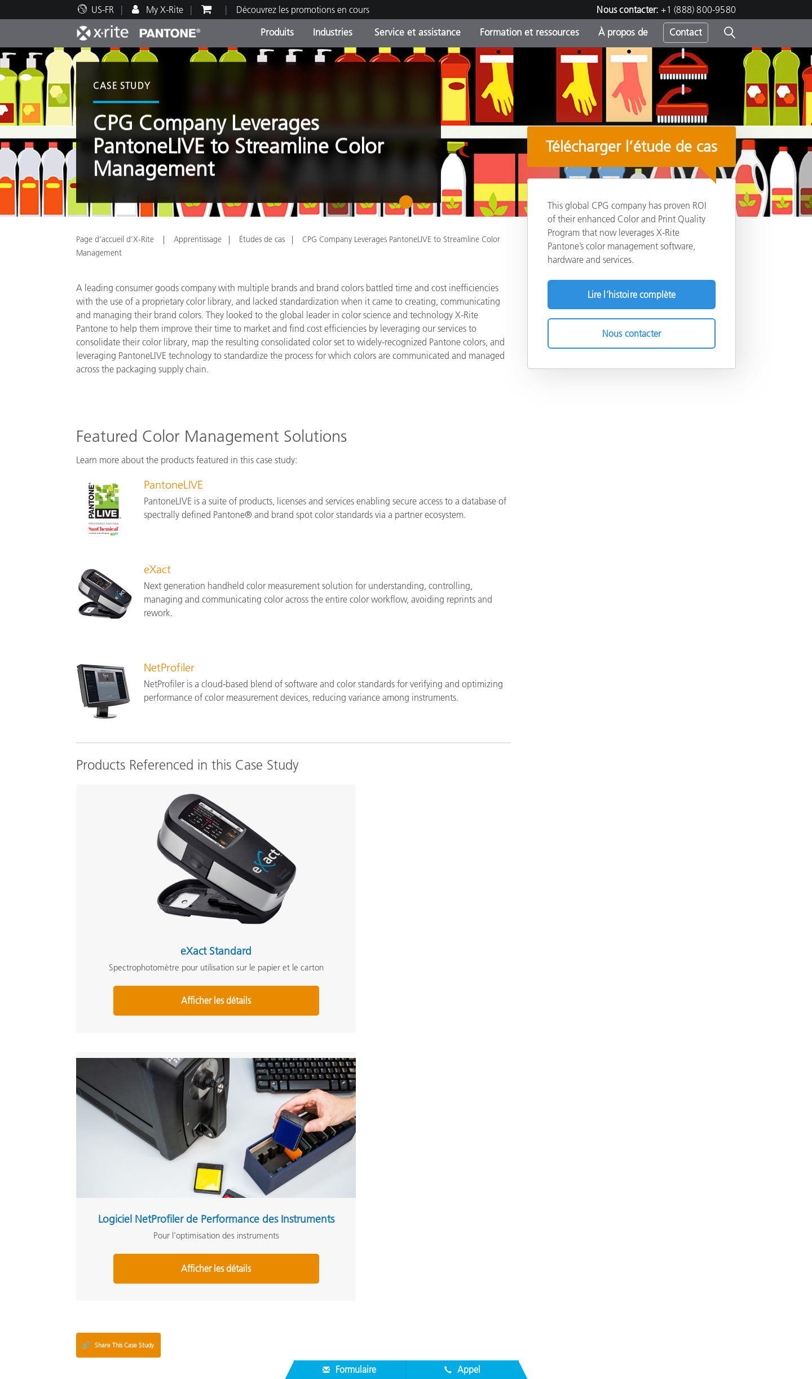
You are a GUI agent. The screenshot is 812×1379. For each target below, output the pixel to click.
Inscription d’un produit (121, 1275)
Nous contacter (631, 333)
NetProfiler (169, 667)
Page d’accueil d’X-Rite (116, 239)
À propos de (623, 32)
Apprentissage (198, 239)
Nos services (99, 1261)
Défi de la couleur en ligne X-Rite (590, 1152)
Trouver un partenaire (117, 1221)
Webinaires (323, 1234)
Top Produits (325, 1152)
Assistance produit (111, 1234)
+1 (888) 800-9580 (698, 9)
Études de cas (262, 239)
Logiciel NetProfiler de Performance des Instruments (287, 890)
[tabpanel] (406, 132)
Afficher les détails (143, 964)
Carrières (93, 1152)
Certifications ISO (109, 1302)
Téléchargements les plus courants (140, 1248)
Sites (85, 1165)
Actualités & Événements (123, 1179)
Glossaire (544, 1165)
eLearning (320, 1275)
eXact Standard (143, 878)
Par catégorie (326, 1165)
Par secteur (322, 1179)
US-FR (102, 9)
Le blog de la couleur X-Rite (580, 1179)
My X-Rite (163, 9)
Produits (277, 32)
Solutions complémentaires (585, 1134)
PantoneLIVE (173, 484)
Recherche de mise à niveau (354, 1192)
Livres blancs (325, 1288)
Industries (332, 32)
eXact (157, 569)
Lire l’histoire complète (632, 294)
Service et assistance (416, 32)
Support (319, 1216)
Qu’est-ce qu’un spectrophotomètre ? (598, 1192)
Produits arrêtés (105, 1288)
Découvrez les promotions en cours (302, 9)
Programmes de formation (351, 1248)
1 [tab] (408, 206)
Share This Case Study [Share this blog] (118, 1042)
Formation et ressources (529, 32)
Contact (685, 32)
